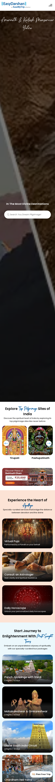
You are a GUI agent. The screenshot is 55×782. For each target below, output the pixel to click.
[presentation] (6, 445)
